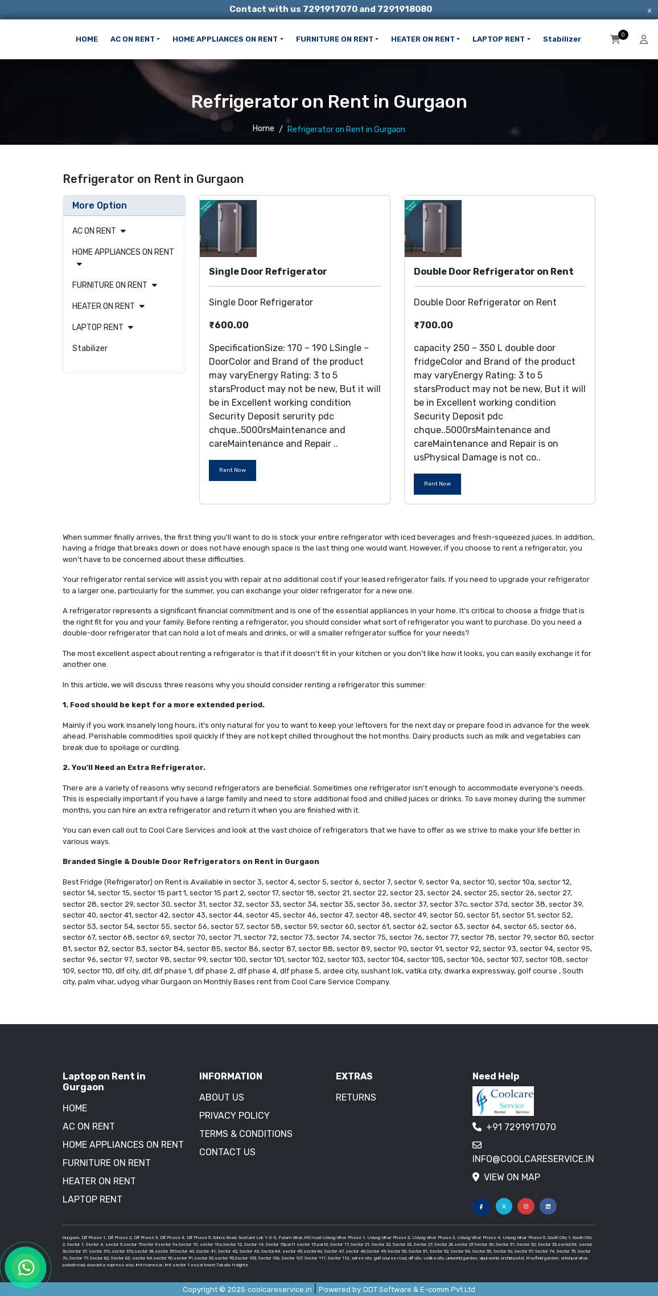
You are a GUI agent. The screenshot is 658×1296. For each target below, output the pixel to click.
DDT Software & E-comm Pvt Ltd (419, 1289)
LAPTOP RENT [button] (498, 39)
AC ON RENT (94, 231)
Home (263, 128)
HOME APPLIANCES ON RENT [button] (225, 39)
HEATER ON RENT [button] (423, 39)
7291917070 (331, 9)
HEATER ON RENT (103, 306)
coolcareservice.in (280, 1289)
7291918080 (404, 9)
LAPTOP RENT (98, 327)
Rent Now (232, 470)
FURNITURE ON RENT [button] (334, 39)
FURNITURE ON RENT (109, 285)
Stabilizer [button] (562, 39)
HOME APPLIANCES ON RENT (123, 252)
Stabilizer (90, 348)
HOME (87, 39)
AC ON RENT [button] (132, 39)
